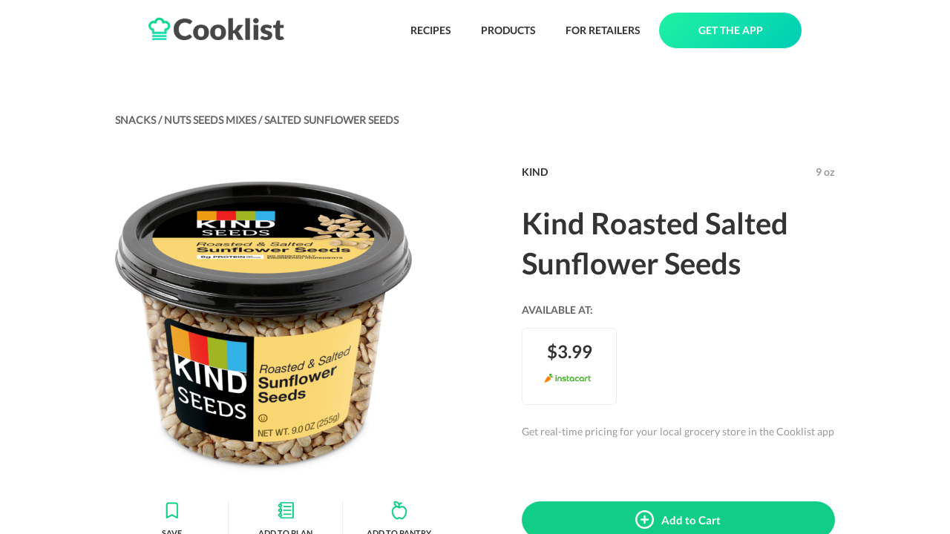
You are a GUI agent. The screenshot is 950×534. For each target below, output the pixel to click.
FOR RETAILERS (603, 30)
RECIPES (430, 30)
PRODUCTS (508, 30)
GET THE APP (730, 30)
